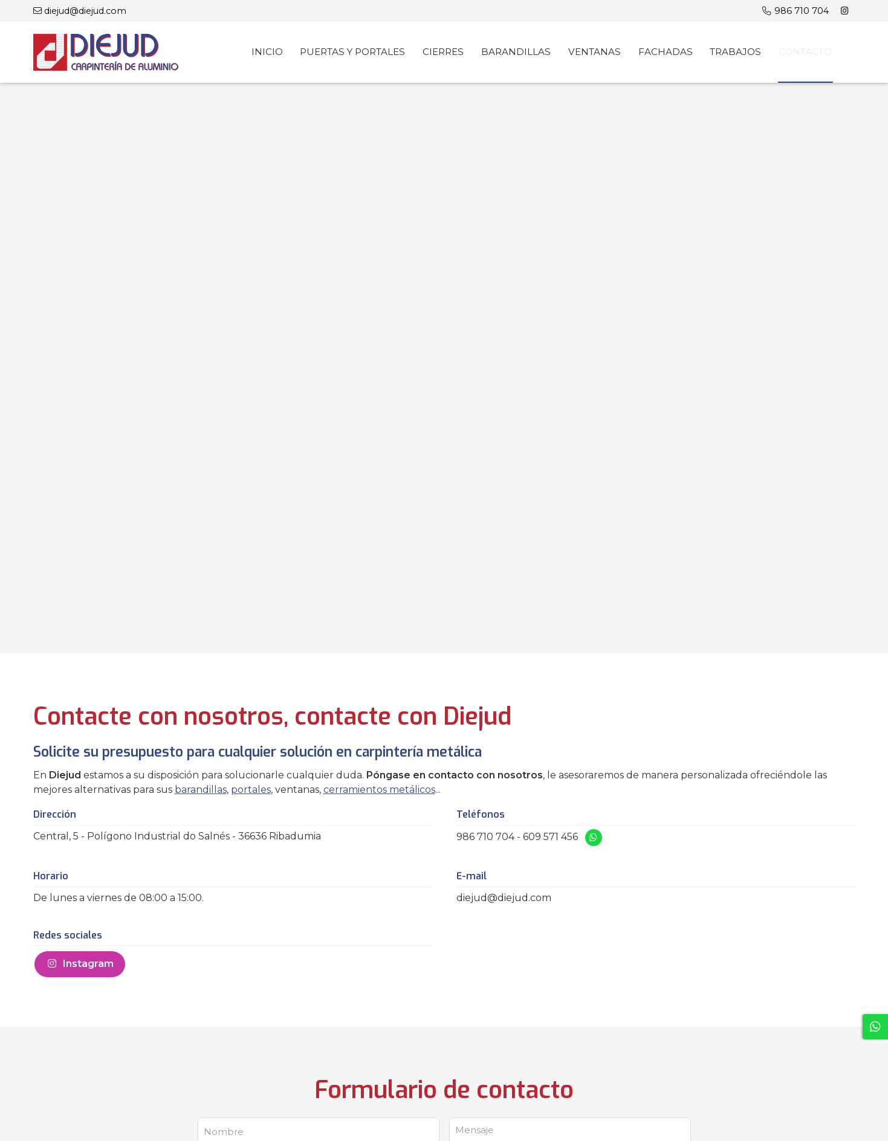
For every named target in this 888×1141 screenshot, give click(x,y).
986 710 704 (485, 836)
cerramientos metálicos (379, 789)
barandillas (201, 789)
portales (251, 789)
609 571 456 (550, 836)
